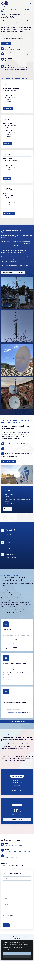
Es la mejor (7, 509)
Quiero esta (7, 108)
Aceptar (17, 953)
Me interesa (6, 43)
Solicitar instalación (17, 790)
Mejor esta (7, 143)
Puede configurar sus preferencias (10, 949)
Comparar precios (17, 819)
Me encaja (7, 178)
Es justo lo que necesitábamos (17, 721)
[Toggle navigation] (31, 3)
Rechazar (17, 956)
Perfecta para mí (8, 213)
